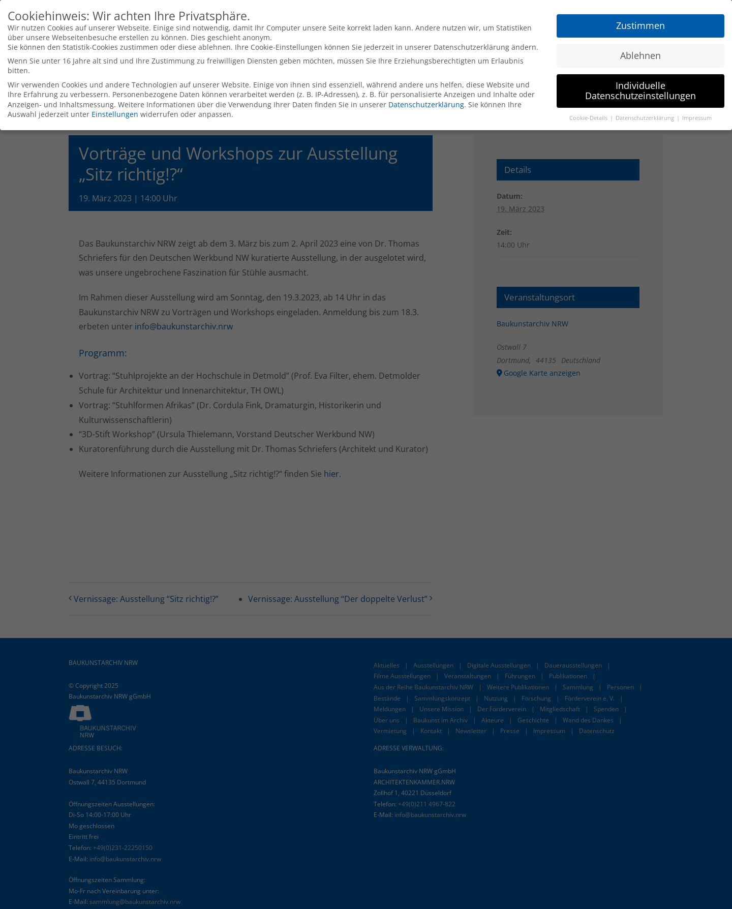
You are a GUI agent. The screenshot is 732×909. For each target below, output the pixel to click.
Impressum (697, 117)
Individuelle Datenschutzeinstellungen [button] (640, 90)
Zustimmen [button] (640, 25)
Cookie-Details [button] (589, 117)
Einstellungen (115, 113)
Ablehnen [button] (640, 55)
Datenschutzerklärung (426, 104)
